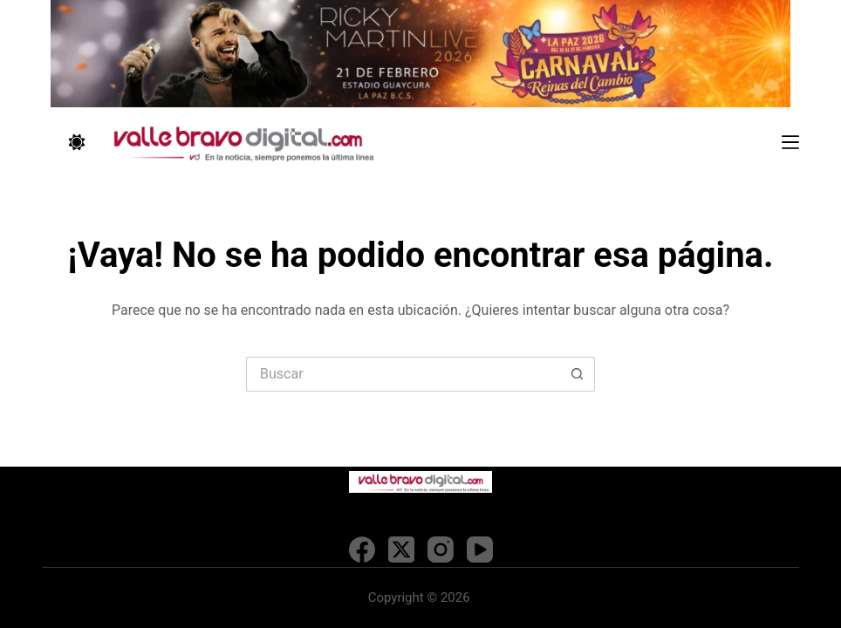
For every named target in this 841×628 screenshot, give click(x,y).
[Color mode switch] (76, 142)
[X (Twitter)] (401, 549)
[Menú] (790, 142)
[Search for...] (403, 374)
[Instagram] (440, 549)
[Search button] (577, 374)
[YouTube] (480, 549)
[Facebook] (362, 549)
